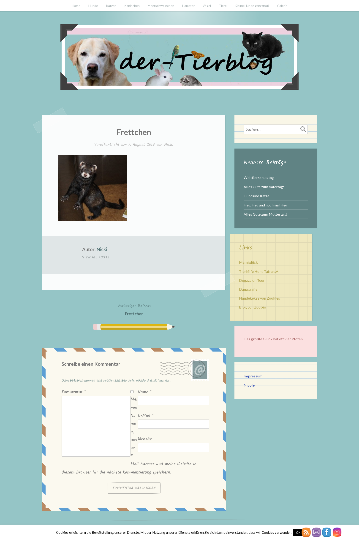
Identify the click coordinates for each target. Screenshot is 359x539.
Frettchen (134, 309)
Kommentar (74, 392)
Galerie (282, 6)
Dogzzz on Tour (252, 280)
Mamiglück (248, 262)
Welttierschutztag (259, 177)
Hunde (93, 6)
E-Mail (145, 415)
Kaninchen (132, 6)
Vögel (207, 6)
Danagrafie (248, 289)
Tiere (223, 6)
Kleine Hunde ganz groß (252, 6)
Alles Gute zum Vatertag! (264, 186)
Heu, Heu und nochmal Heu (265, 205)
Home (76, 6)
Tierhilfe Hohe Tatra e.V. (258, 271)
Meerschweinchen (161, 6)
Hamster (188, 6)
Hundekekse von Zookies (259, 298)
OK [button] (298, 532)
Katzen (111, 6)
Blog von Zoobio (252, 307)
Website (145, 439)
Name (144, 392)
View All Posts (96, 257)
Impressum (253, 376)
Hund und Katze (256, 196)
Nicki (168, 144)
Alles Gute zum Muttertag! (265, 214)
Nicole (249, 385)
